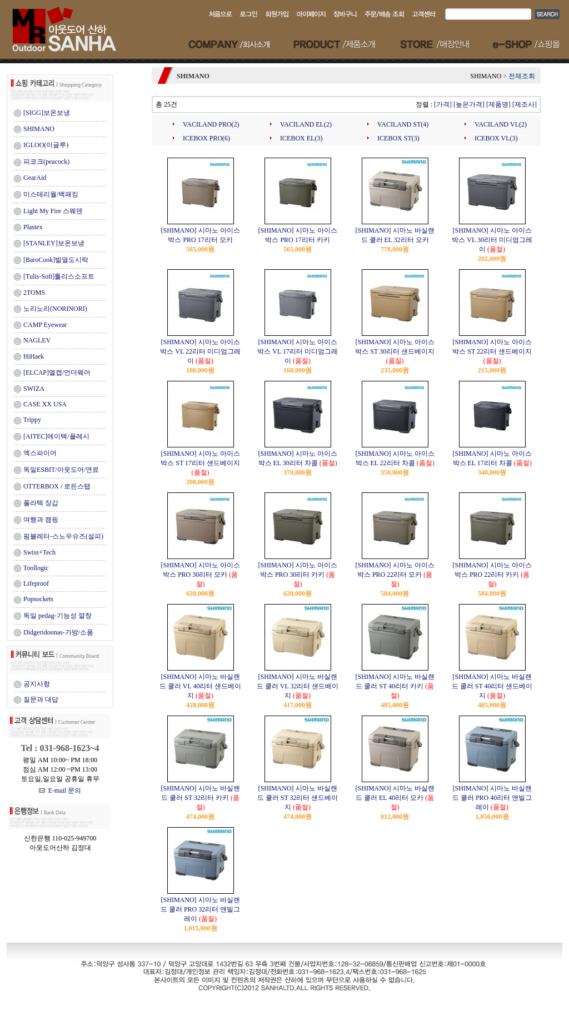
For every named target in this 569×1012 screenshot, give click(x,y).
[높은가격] (469, 104)
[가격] (443, 104)
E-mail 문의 (60, 790)
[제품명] (498, 104)
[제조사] (524, 104)
